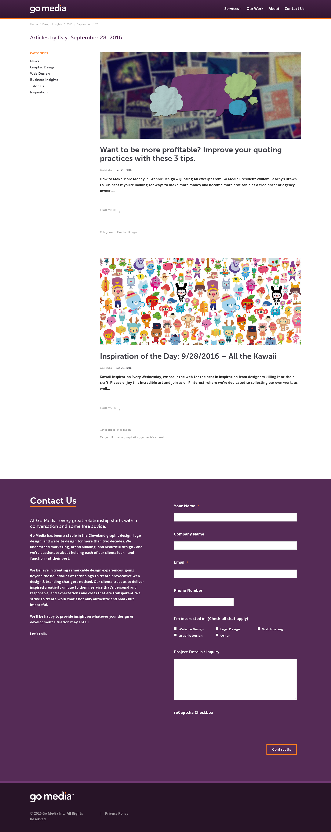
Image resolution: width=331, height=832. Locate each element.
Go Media (106, 170)
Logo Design (230, 629)
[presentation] (206, 728)
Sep (118, 170)
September (84, 24)
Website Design (191, 629)
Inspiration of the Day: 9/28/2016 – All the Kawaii (188, 356)
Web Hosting (272, 629)
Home (34, 24)
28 (122, 170)
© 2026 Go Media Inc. (47, 812)
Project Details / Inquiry (196, 651)
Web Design (40, 73)
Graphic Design (127, 232)
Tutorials (37, 86)
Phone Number (188, 590)
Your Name (186, 506)
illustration (117, 437)
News (34, 61)
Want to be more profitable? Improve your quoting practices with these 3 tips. (191, 154)
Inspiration (124, 429)
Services (231, 8)
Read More (108, 210)
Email (181, 563)
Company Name (189, 534)
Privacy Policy (116, 812)
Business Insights (44, 80)
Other (225, 635)
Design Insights (52, 24)
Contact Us (294, 8)
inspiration (132, 437)
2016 (69, 24)
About (274, 8)
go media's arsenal (152, 437)
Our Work (255, 8)
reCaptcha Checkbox (193, 712)
